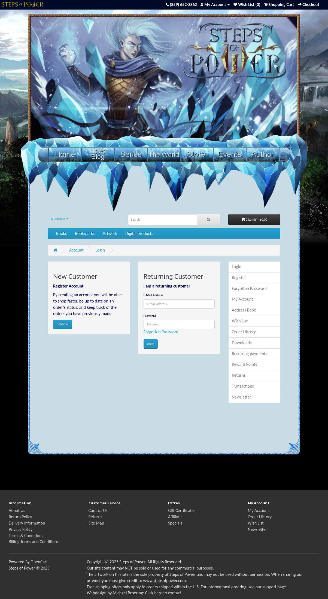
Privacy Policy (21, 529)
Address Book (244, 310)
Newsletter (241, 397)
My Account (242, 299)
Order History (244, 331)
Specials (175, 523)
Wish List (240, 321)
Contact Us (98, 510)
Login (100, 250)
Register (239, 277)
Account (76, 250)
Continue (63, 324)
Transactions (243, 386)
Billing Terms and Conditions (34, 541)
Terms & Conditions (26, 535)
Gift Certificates (181, 510)
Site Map (96, 523)
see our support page (267, 586)
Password (150, 316)
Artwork (110, 233)
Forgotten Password (161, 331)
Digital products (139, 233)
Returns (238, 375)
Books (61, 233)
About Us (17, 510)
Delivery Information (27, 523)
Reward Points (244, 364)
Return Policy (20, 516)
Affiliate (175, 516)
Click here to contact (163, 592)
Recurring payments (249, 353)
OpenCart (39, 561)
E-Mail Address (153, 295)
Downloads (242, 342)
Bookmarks (85, 233)
